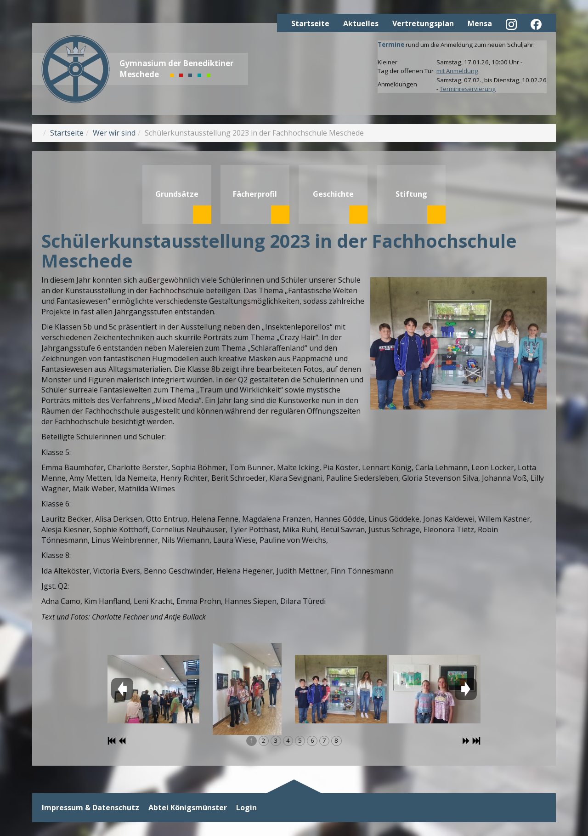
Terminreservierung (468, 89)
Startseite (310, 23)
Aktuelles (361, 23)
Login (246, 808)
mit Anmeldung (457, 71)
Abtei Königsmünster (187, 808)
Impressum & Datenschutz (90, 808)
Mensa (480, 23)
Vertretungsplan (423, 23)
